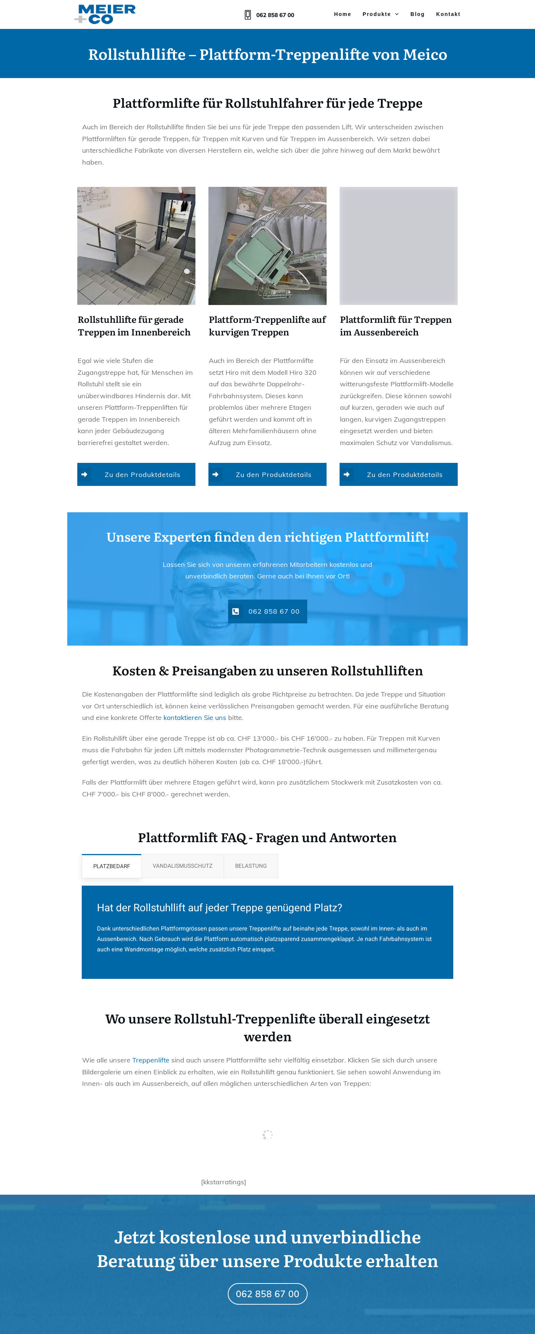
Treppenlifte (150, 1060)
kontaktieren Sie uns (194, 717)
